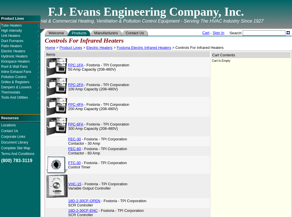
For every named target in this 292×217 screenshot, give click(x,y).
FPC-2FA (75, 85)
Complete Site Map (15, 148)
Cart (206, 33)
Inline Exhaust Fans (16, 72)
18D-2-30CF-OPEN (84, 201)
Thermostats (10, 92)
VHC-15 (74, 184)
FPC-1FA (75, 65)
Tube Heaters (11, 25)
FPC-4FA (75, 104)
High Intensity (11, 31)
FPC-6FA (75, 124)
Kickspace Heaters (15, 61)
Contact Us (9, 131)
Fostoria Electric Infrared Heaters (144, 47)
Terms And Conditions (18, 154)
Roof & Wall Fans (14, 67)
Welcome (56, 33)
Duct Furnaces (12, 41)
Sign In (218, 33)
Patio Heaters (11, 46)
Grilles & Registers (15, 82)
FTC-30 (74, 163)
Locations (8, 125)
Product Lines (71, 47)
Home (50, 47)
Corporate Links (13, 137)
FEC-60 (74, 149)
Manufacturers (106, 33)
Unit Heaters (10, 36)
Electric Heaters (99, 47)
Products (79, 33)
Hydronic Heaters (14, 56)
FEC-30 (74, 139)
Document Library (14, 142)
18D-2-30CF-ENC (83, 210)
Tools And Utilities (14, 97)
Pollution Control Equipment (13, 77)
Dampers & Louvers (16, 87)
